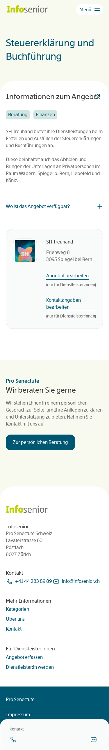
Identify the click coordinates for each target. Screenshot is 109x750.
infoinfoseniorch (81, 581)
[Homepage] (27, 9)
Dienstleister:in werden (30, 667)
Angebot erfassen (24, 657)
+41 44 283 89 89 (33, 581)
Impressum (18, 715)
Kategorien (17, 609)
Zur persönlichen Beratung (40, 442)
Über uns (15, 619)
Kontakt (14, 629)
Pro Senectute (20, 699)
